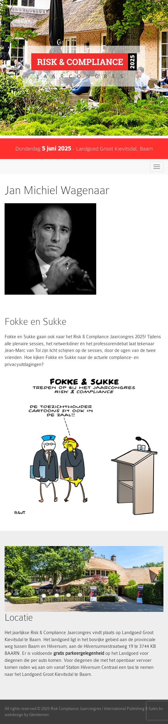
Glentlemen (39, 714)
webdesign (14, 714)
